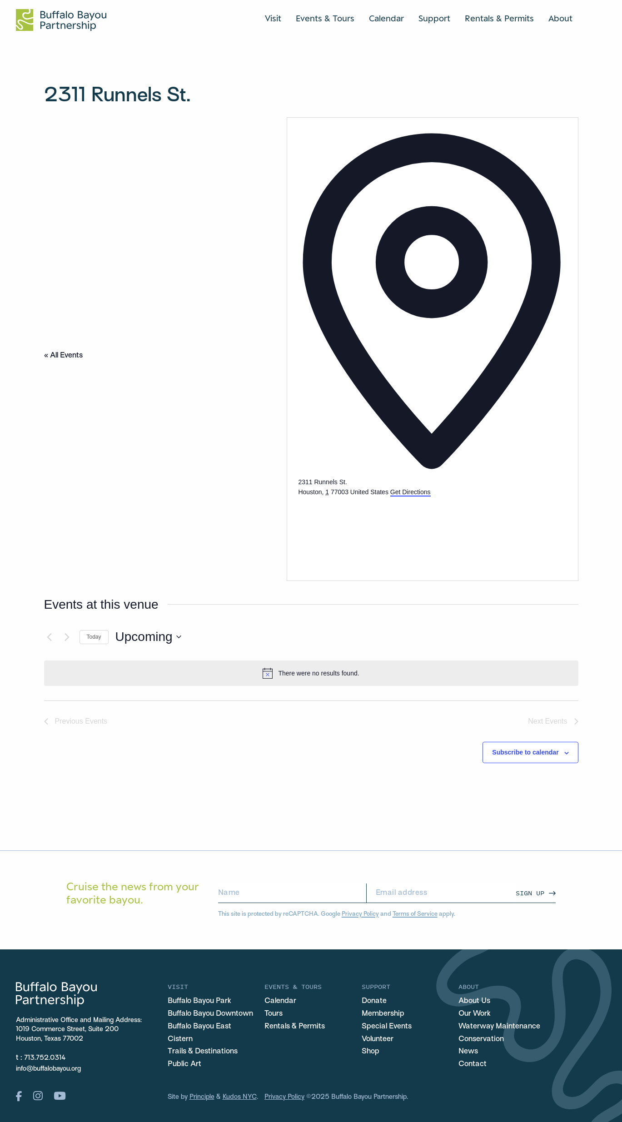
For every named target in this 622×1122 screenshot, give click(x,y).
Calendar (386, 18)
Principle (201, 1097)
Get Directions (410, 492)
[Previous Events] (49, 636)
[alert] (311, 673)
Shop (370, 1051)
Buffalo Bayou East (199, 1026)
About (560, 18)
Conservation (481, 1039)
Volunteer (377, 1039)
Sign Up (530, 893)
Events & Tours (325, 18)
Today (94, 637)
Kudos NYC (240, 1097)
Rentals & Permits (499, 18)
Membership (383, 1014)
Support (434, 18)
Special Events (387, 1026)
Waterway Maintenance (499, 1026)
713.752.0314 (45, 1058)
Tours (273, 1014)
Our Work (474, 1014)
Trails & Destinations (203, 1051)
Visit (273, 18)
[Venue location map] (366, 531)
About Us (474, 1001)
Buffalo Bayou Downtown (210, 1014)
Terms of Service (415, 914)
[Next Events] (67, 636)
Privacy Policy (360, 914)
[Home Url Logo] (61, 20)
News (468, 1051)
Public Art (184, 1064)
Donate (374, 1001)
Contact (472, 1064)
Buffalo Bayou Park (199, 1001)
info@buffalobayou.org (48, 1069)
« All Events (63, 355)
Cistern (180, 1039)
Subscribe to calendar (525, 752)
